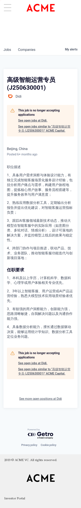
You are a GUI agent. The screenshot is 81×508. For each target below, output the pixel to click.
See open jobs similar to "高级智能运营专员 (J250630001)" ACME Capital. (44, 129)
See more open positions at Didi (40, 398)
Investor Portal (14, 498)
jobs (7, 50)
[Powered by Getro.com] (41, 434)
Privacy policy (29, 445)
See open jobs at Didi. (32, 120)
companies (26, 50)
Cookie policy (48, 445)
